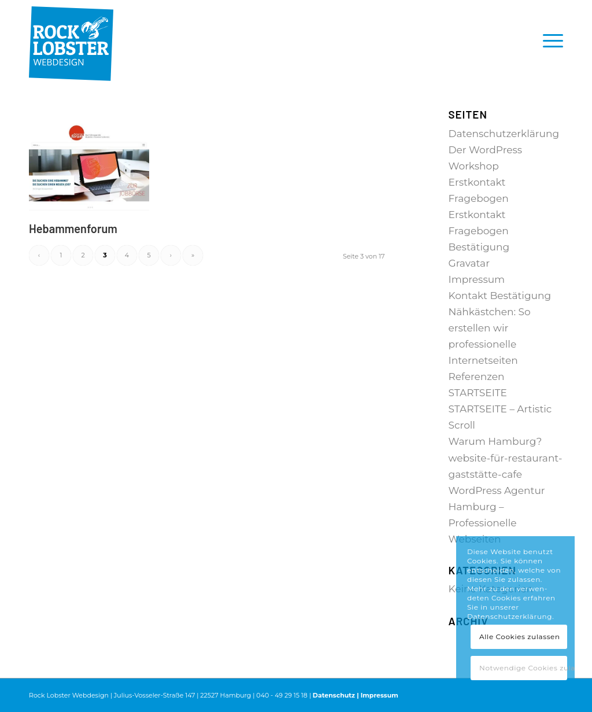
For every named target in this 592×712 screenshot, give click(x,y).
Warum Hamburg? (495, 441)
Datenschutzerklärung (504, 133)
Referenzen (477, 376)
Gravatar (469, 263)
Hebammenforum (73, 228)
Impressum (477, 279)
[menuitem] (549, 40)
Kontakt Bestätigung (500, 295)
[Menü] (549, 40)
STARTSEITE (478, 393)
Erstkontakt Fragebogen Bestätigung (479, 231)
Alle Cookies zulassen (519, 636)
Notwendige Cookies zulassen (523, 667)
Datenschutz (334, 695)
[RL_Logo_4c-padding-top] (71, 40)
